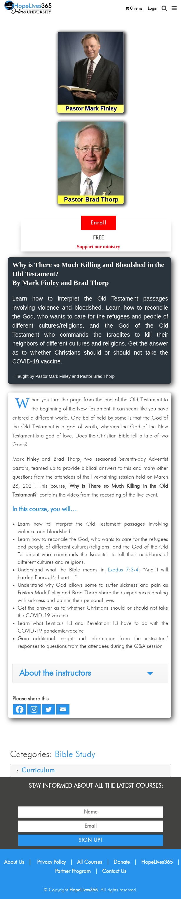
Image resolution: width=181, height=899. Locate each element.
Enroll (99, 223)
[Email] (62, 709)
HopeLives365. (84, 890)
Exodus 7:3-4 (123, 570)
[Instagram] (34, 709)
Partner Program (73, 871)
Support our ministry (98, 246)
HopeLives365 (157, 862)
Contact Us (114, 871)
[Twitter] (48, 709)
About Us (14, 862)
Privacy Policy (51, 862)
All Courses (89, 862)
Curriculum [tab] (35, 770)
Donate (122, 862)
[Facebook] (19, 709)
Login (152, 8)
